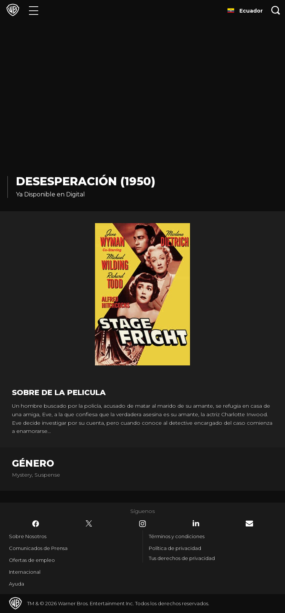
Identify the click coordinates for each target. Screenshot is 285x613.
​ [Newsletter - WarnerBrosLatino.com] (249, 523)
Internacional (24, 572)
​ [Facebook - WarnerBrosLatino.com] (35, 523)
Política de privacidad (175, 548)
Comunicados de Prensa (38, 548)
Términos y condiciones (176, 536)
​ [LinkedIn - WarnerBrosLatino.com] (195, 523)
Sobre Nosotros (27, 536)
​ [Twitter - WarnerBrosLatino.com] (89, 523)
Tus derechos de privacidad (182, 558)
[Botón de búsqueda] (275, 10)
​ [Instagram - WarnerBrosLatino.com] (142, 523)
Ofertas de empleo (32, 560)
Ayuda (16, 584)
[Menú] (33, 10)
